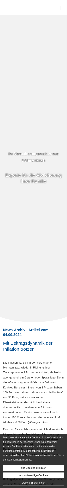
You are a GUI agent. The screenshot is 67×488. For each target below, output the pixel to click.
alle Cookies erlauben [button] (33, 468)
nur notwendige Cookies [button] (33, 475)
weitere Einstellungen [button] (33, 482)
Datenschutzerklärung (19, 459)
